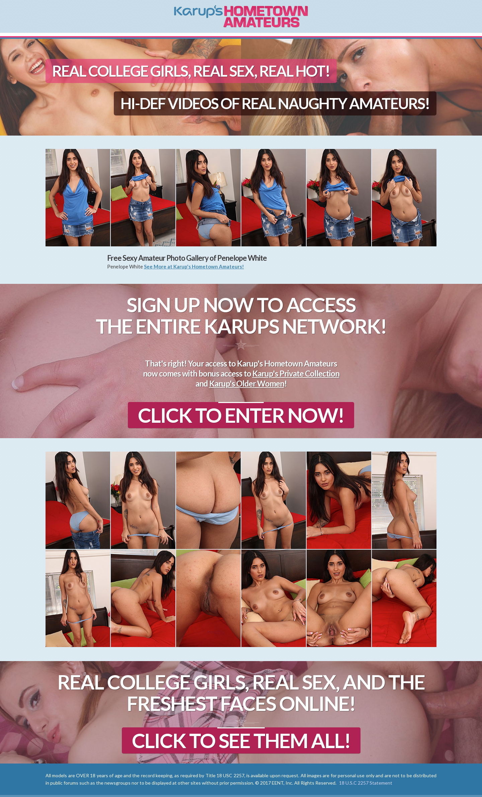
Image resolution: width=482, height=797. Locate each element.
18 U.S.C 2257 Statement (365, 783)
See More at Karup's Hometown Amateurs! (194, 266)
